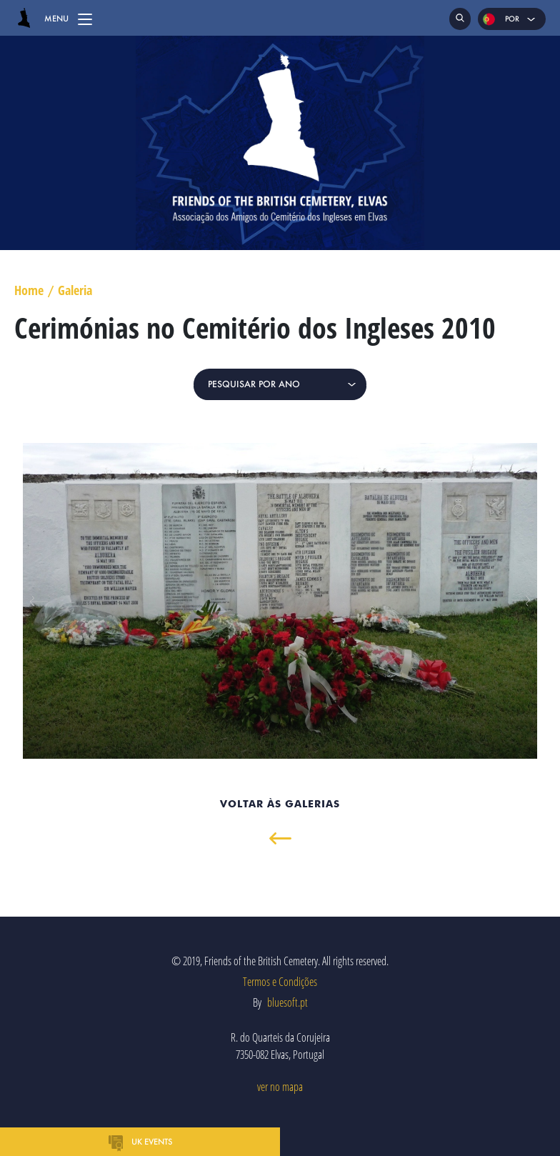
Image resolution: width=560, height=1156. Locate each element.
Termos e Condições (280, 982)
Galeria (75, 291)
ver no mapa (280, 1087)
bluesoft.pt (287, 1002)
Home (29, 291)
